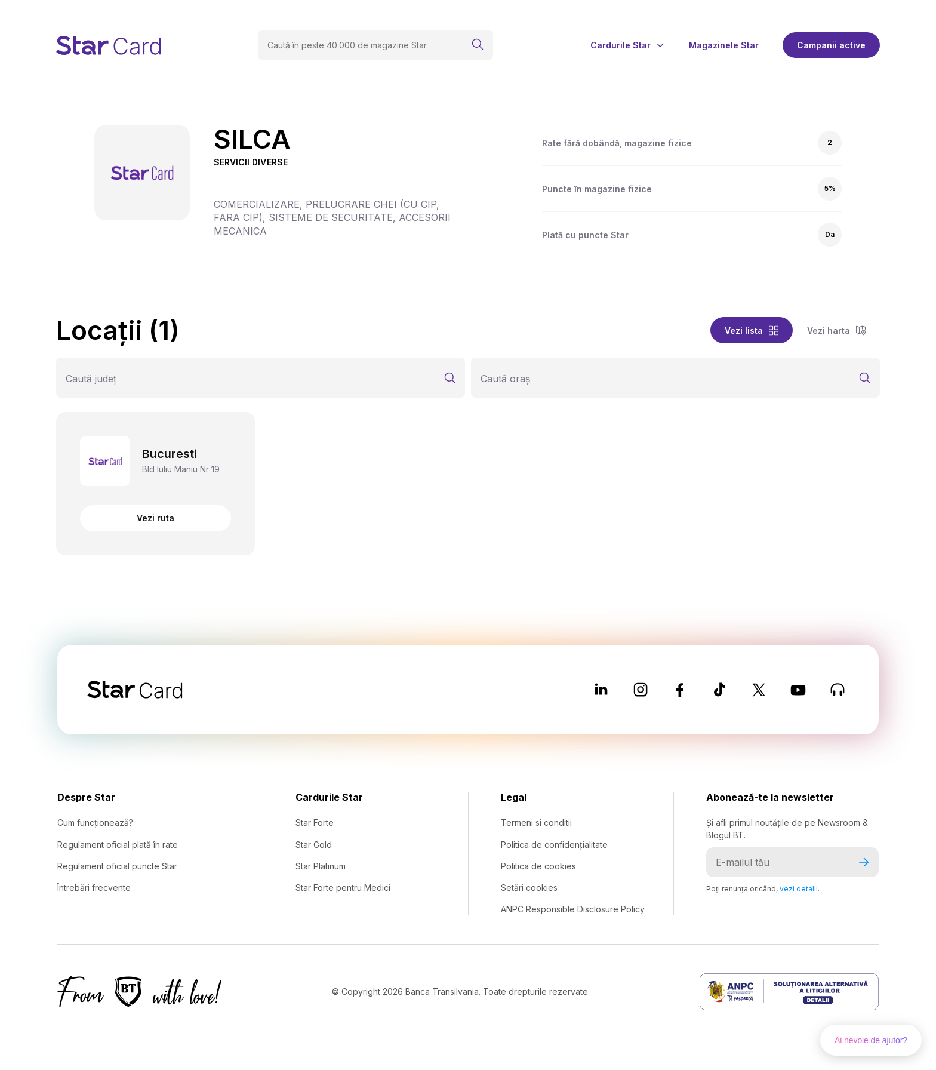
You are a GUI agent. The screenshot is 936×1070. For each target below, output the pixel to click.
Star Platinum (320, 866)
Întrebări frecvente (94, 888)
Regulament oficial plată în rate (117, 845)
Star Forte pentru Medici (342, 888)
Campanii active (831, 45)
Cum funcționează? (95, 822)
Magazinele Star (724, 45)
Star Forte (314, 822)
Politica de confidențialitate (554, 845)
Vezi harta (836, 330)
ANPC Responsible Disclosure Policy (573, 909)
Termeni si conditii (536, 822)
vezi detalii (799, 888)
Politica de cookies (538, 866)
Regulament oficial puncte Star (117, 866)
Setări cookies (529, 888)
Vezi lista (751, 330)
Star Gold (313, 845)
